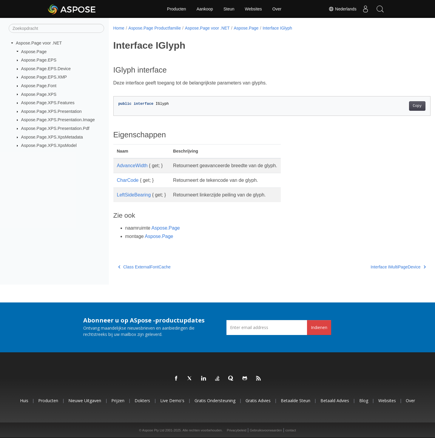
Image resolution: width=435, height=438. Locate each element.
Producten (176, 9)
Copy (395, 106)
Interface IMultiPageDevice (376, 267)
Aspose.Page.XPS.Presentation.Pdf (55, 128)
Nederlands (342, 9)
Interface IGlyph (277, 28)
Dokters (142, 400)
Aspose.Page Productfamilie (154, 28)
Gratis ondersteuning (215, 400)
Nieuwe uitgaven (84, 400)
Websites (253, 9)
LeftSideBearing (134, 194)
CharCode (128, 180)
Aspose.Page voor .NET (39, 43)
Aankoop (205, 9)
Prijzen (117, 400)
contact (291, 430)
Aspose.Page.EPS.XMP (44, 77)
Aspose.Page (34, 51)
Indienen (319, 327)
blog (363, 400)
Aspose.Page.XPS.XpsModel (49, 145)
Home (118, 28)
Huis (24, 400)
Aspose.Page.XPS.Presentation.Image (58, 119)
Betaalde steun (295, 400)
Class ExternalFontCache (144, 267)
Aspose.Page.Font (38, 85)
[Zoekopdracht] (56, 28)
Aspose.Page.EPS (38, 60)
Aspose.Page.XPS (38, 94)
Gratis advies (258, 400)
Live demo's (172, 400)
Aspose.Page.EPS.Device (46, 68)
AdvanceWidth (132, 165)
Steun (229, 9)
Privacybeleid (236, 430)
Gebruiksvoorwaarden (266, 430)
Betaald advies (334, 400)
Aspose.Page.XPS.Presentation (51, 111)
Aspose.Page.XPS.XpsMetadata (52, 137)
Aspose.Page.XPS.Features (48, 102)
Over (276, 9)
